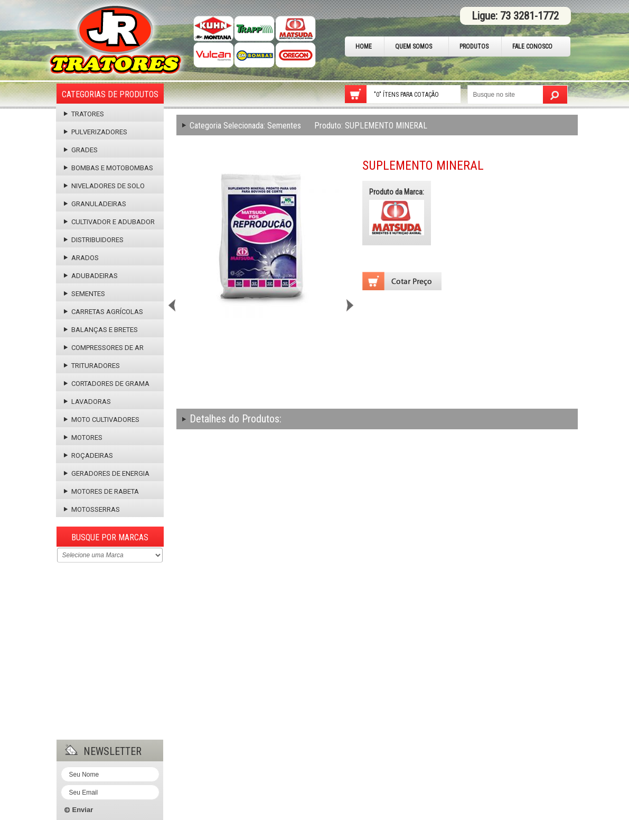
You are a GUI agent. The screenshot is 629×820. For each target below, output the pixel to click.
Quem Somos (413, 46)
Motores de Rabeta (101, 491)
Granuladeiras (95, 204)
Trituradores (92, 366)
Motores (83, 437)
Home (363, 46)
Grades (81, 150)
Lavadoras (87, 402)
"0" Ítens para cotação (406, 94)
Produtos (474, 46)
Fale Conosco (532, 46)
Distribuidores (94, 240)
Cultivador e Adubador (109, 222)
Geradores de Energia (106, 473)
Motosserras (92, 509)
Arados (81, 258)
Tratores (84, 114)
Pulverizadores (95, 132)
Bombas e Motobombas (108, 168)
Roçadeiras (88, 455)
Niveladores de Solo (104, 186)
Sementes (84, 294)
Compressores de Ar (104, 348)
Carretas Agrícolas (103, 312)
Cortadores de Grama (106, 384)
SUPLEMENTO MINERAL (370, 126)
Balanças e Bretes (101, 330)
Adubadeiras (91, 276)
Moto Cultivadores (101, 419)
